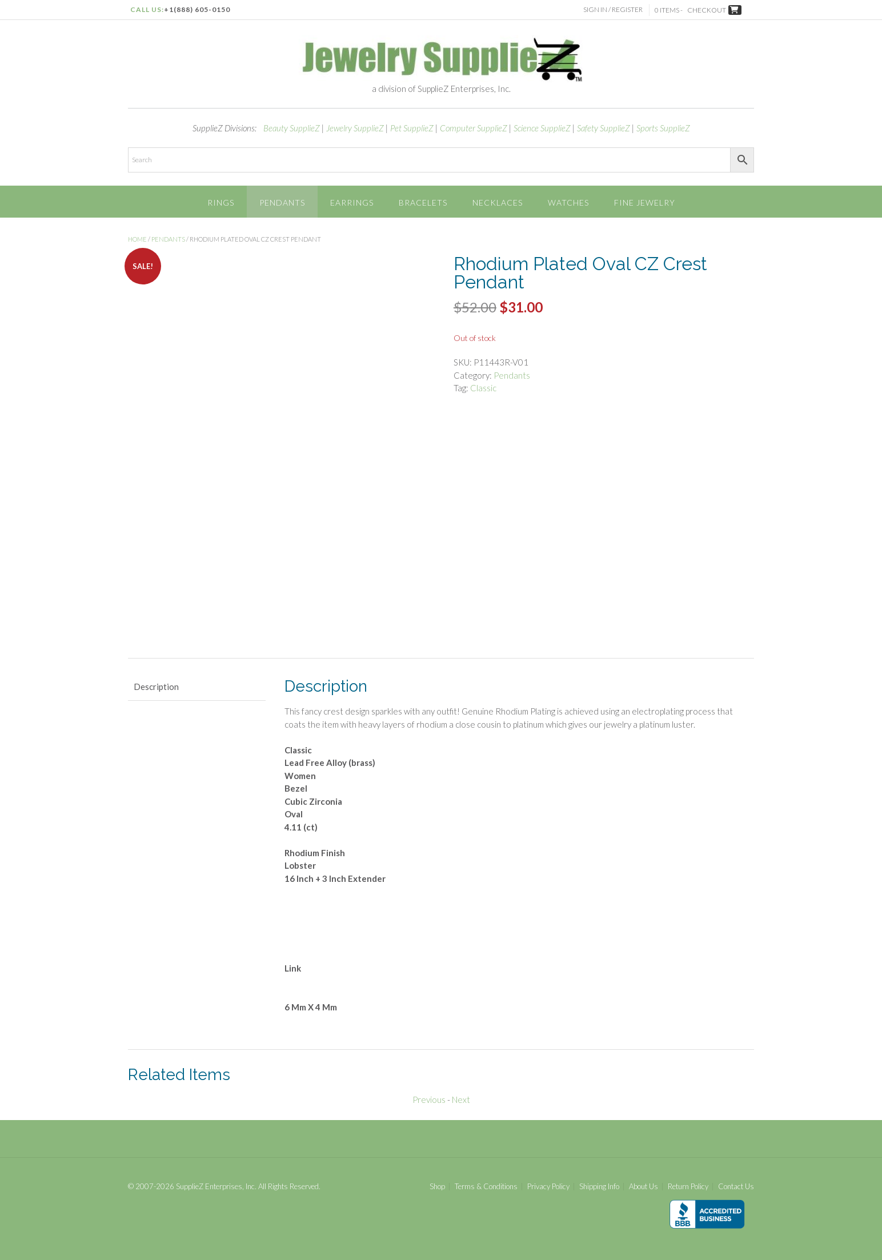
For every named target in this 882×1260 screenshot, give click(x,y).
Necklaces (497, 202)
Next (461, 1099)
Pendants (282, 202)
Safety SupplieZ (603, 128)
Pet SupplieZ (412, 128)
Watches (568, 202)
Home (137, 239)
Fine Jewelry (644, 202)
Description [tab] (156, 686)
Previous (429, 1099)
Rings (220, 202)
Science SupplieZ (542, 128)
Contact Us (736, 1186)
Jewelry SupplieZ (355, 128)
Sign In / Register (614, 9)
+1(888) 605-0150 (197, 9)
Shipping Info (599, 1186)
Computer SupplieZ (473, 128)
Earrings (352, 202)
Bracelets (423, 202)
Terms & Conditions (486, 1186)
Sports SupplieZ (663, 128)
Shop (437, 1186)
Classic (483, 388)
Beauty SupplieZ (291, 128)
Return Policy (688, 1186)
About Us (643, 1186)
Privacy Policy (548, 1186)
